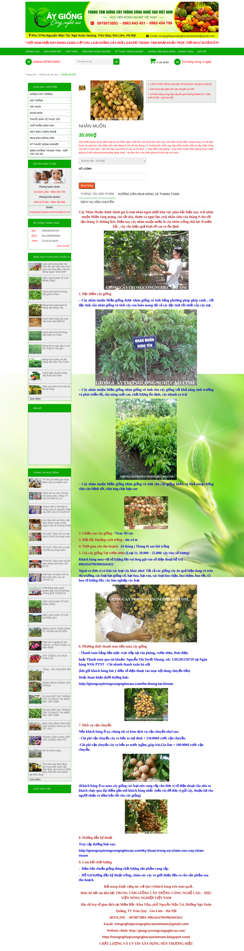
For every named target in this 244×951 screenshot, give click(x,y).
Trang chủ (32, 51)
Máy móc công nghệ (49, 131)
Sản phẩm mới (52, 51)
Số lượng (85, 168)
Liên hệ (201, 51)
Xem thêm (35, 398)
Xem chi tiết (63, 246)
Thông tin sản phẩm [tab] (97, 194)
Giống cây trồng (49, 94)
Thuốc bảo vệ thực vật (45, 119)
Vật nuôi (49, 106)
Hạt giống (49, 100)
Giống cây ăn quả (48, 74)
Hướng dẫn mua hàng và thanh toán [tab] (148, 194)
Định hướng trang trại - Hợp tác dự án (49, 152)
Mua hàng (87, 185)
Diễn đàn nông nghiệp (96, 51)
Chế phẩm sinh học (49, 125)
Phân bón (49, 112)
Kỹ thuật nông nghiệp (129, 51)
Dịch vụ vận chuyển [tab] (97, 202)
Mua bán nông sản (49, 137)
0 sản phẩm (159, 61)
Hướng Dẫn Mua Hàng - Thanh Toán (170, 51)
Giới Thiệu (71, 51)
